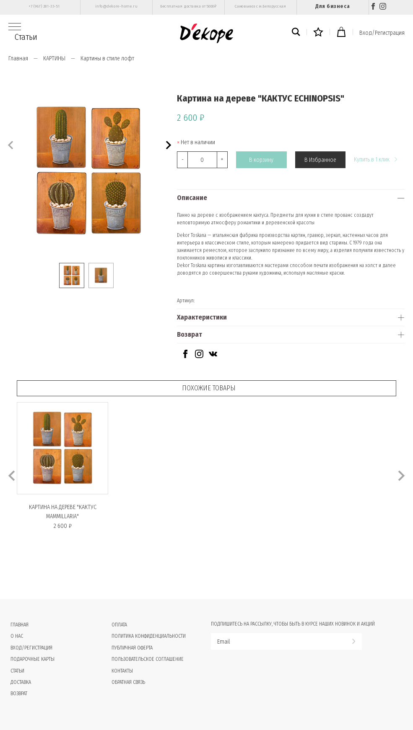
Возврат (189, 334)
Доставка (20, 682)
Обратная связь (128, 682)
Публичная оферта (132, 648)
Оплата (119, 625)
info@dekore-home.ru (116, 6)
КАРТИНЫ (54, 58)
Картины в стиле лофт (107, 58)
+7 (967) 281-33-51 (44, 6)
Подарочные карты (32, 659)
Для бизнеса (332, 6)
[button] (167, 144)
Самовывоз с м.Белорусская (260, 6)
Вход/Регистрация (382, 32)
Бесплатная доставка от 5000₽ (188, 6)
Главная (18, 58)
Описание (192, 198)
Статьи (26, 37)
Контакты (122, 671)
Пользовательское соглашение (148, 659)
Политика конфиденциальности (149, 636)
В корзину (261, 160)
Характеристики (202, 317)
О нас (16, 636)
